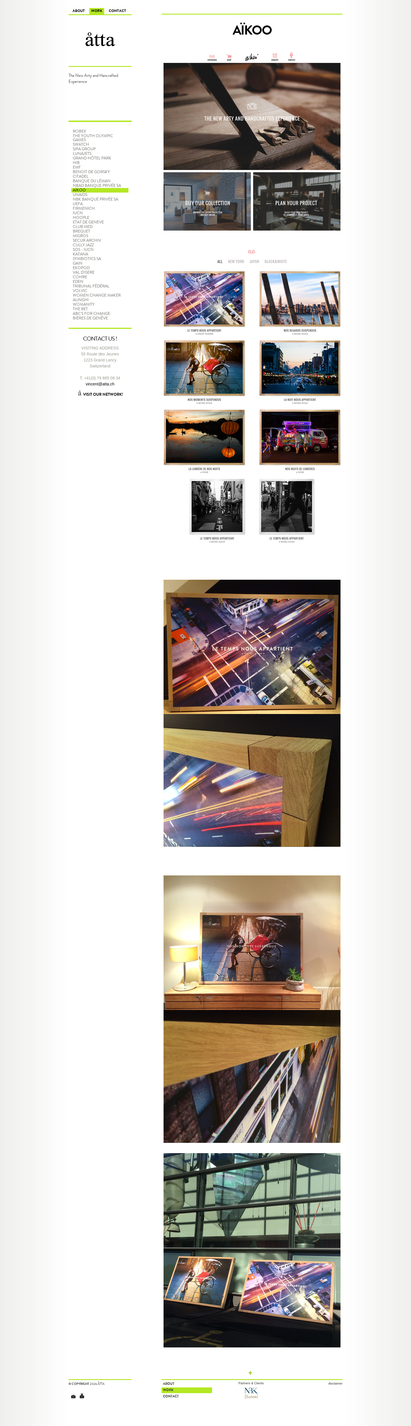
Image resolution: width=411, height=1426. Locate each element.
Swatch (81, 144)
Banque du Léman (91, 181)
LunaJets (82, 153)
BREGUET (81, 231)
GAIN (77, 263)
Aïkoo (79, 190)
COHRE (80, 277)
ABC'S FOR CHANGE (91, 313)
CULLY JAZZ (83, 245)
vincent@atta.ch (100, 384)
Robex (79, 131)
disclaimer (335, 1383)
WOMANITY (83, 304)
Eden (78, 281)
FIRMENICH (84, 208)
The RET (80, 309)
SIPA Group (84, 149)
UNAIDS (80, 195)
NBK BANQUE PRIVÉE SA (95, 199)
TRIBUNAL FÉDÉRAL (91, 286)
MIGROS (80, 236)
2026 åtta (97, 1383)
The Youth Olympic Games (93, 138)
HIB (76, 163)
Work (96, 11)
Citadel (80, 176)
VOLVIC (80, 291)
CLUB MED (82, 227)
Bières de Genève (90, 318)
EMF (77, 167)
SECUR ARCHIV (87, 240)
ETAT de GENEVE (88, 222)
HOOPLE (81, 217)
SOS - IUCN (83, 249)
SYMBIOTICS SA (87, 259)
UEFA (78, 204)
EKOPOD (81, 268)
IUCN (78, 213)
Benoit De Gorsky (91, 172)
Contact (117, 11)
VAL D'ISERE (83, 272)
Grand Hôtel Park (92, 158)
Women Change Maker (97, 295)
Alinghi (81, 300)
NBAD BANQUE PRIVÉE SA (97, 185)
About (78, 11)
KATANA (80, 254)
